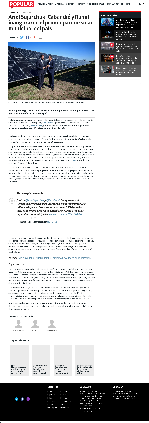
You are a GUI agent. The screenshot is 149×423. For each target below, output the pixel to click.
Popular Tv (51, 395)
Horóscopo (125, 4)
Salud (101, 4)
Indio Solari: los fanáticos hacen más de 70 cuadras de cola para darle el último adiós (126, 59)
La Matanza (59, 365)
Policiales (62, 4)
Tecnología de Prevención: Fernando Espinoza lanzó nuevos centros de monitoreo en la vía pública (62, 373)
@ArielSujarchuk (34, 200)
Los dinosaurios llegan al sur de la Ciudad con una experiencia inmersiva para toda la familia (127, 23)
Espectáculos (84, 4)
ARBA (13, 365)
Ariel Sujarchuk (48, 123)
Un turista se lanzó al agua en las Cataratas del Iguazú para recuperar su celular (127, 47)
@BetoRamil (53, 200)
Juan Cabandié (36, 125)
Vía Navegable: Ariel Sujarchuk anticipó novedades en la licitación (55, 258)
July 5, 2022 (52, 222)
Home (49, 391)
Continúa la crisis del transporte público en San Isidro (84, 370)
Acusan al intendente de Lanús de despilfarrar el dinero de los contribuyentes (40, 372)
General (50, 404)
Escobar (73, 160)
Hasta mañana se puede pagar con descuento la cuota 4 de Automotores (18, 371)
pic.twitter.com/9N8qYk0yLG (65, 214)
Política (52, 4)
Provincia (42, 4)
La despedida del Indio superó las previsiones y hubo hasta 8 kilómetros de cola (127, 35)
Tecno (95, 4)
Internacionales (66, 401)
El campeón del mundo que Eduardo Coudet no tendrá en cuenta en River (126, 71)
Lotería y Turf (112, 4)
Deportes (72, 4)
